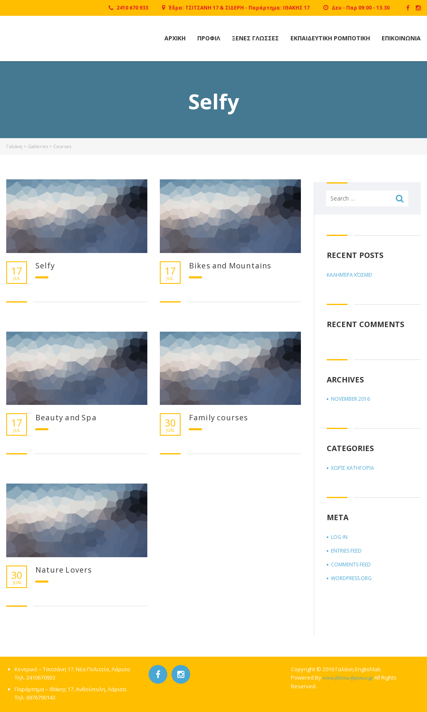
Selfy (45, 265)
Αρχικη (175, 38)
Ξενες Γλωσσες (255, 38)
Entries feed (346, 550)
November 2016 (350, 398)
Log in (339, 537)
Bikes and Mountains (230, 265)
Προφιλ (208, 38)
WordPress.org (351, 578)
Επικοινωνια (401, 38)
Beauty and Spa (66, 417)
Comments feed (351, 564)
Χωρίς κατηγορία (352, 467)
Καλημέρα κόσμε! (349, 274)
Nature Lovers (63, 569)
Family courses (218, 417)
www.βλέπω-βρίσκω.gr (348, 678)
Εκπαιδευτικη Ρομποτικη (330, 38)
